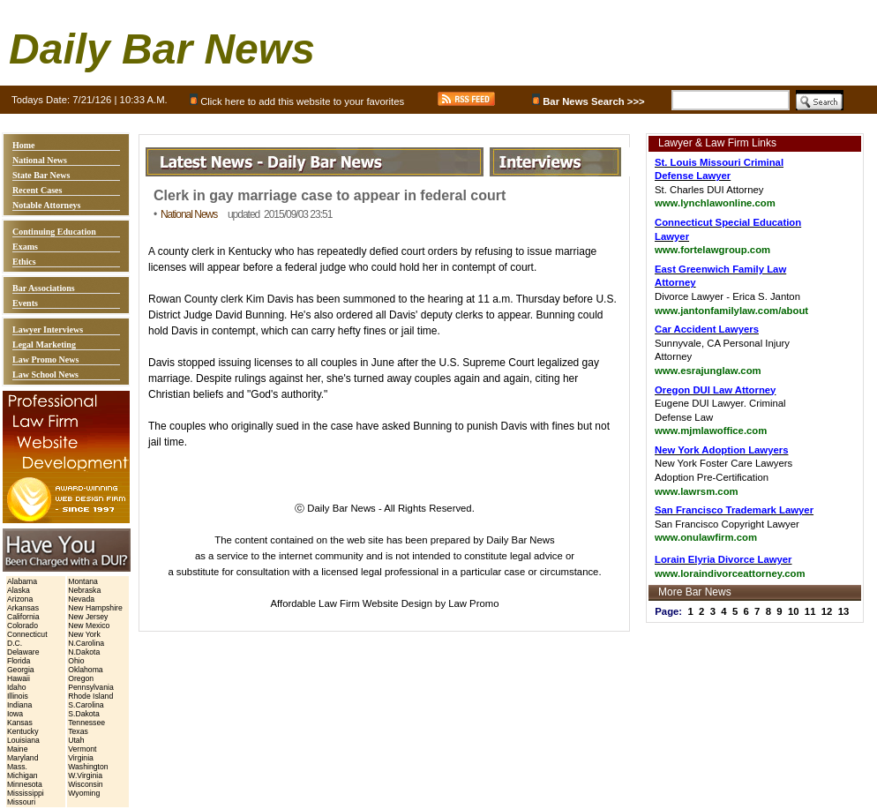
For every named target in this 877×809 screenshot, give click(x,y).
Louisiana (23, 740)
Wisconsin (85, 784)
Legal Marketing (44, 344)
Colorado (22, 625)
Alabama (22, 581)
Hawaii (18, 678)
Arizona (20, 599)
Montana (83, 581)
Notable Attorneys (46, 205)
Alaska (18, 590)
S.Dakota (84, 713)
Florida (18, 660)
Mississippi (25, 793)
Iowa (15, 713)
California (23, 616)
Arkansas (23, 607)
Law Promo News (45, 359)
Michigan (22, 775)
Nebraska (84, 590)
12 (827, 611)
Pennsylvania (91, 687)
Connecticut (27, 634)
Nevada (81, 599)
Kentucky (23, 731)
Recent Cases (37, 190)
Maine (17, 749)
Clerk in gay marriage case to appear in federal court (330, 195)
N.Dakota (84, 652)
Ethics (24, 261)
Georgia (20, 669)
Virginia (81, 757)
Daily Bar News (162, 49)
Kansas (20, 722)
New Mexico (88, 625)
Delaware (23, 652)
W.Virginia (85, 775)
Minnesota (24, 784)
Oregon (81, 678)
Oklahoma (85, 669)
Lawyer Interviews (47, 329)
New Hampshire (95, 607)
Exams (25, 246)
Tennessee (86, 722)
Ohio (76, 660)
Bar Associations (43, 288)
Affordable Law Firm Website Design (351, 603)
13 (844, 611)
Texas (78, 731)
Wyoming (84, 793)
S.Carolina (85, 704)
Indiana (19, 704)
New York (84, 634)
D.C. (14, 643)
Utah (76, 740)
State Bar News (41, 175)
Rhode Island (90, 696)
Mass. (17, 766)
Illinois (17, 696)
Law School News (45, 374)
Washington (88, 766)
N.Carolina (86, 643)
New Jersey (88, 616)
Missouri (21, 802)
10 (793, 611)
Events (25, 303)
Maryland (23, 757)
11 (810, 611)
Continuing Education (54, 231)
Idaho (16, 687)
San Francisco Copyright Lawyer (734, 524)
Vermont (82, 749)
